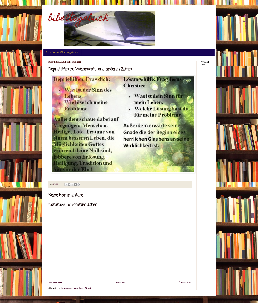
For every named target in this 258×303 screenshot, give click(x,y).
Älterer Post (185, 282)
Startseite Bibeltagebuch (62, 52)
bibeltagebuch (78, 18)
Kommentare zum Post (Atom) (76, 288)
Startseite (120, 282)
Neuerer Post (55, 282)
